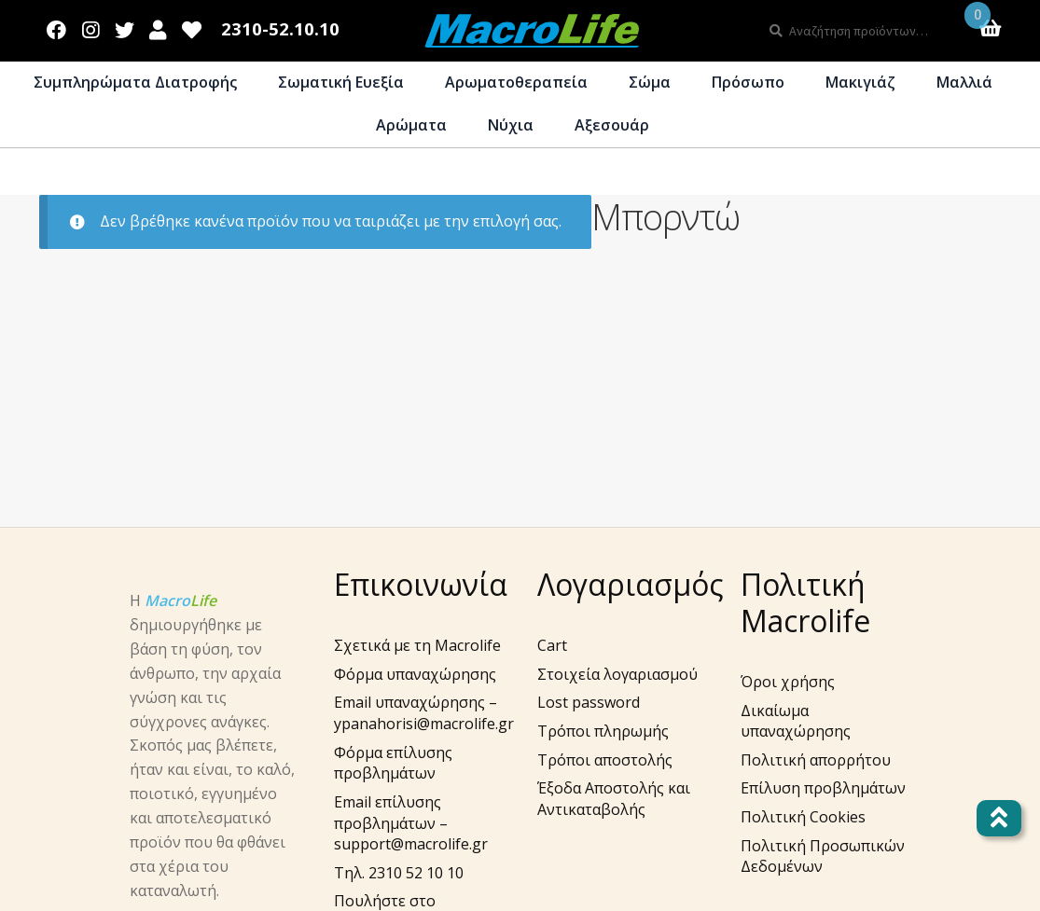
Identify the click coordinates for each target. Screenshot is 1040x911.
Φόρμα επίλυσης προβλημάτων (393, 763)
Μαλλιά (964, 82)
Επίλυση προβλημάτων (823, 788)
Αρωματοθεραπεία (516, 82)
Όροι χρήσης (788, 681)
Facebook (57, 26)
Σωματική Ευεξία (341, 82)
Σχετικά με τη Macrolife (417, 645)
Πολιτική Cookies (803, 817)
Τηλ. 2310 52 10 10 (399, 873)
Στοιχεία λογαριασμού (617, 674)
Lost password (588, 702)
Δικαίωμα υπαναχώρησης (796, 721)
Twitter (124, 26)
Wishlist (192, 26)
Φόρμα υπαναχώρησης (415, 674)
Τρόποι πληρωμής (603, 731)
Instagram (91, 26)
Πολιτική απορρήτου (816, 760)
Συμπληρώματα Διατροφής (135, 82)
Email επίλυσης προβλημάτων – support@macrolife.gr (411, 823)
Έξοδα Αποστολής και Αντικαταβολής (613, 799)
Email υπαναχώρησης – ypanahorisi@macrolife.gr (424, 713)
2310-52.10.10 (280, 29)
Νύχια (511, 125)
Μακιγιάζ (860, 82)
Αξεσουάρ (612, 125)
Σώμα (650, 82)
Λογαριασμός (158, 26)
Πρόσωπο (748, 82)
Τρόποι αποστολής (605, 760)
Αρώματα (411, 125)
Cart (552, 645)
